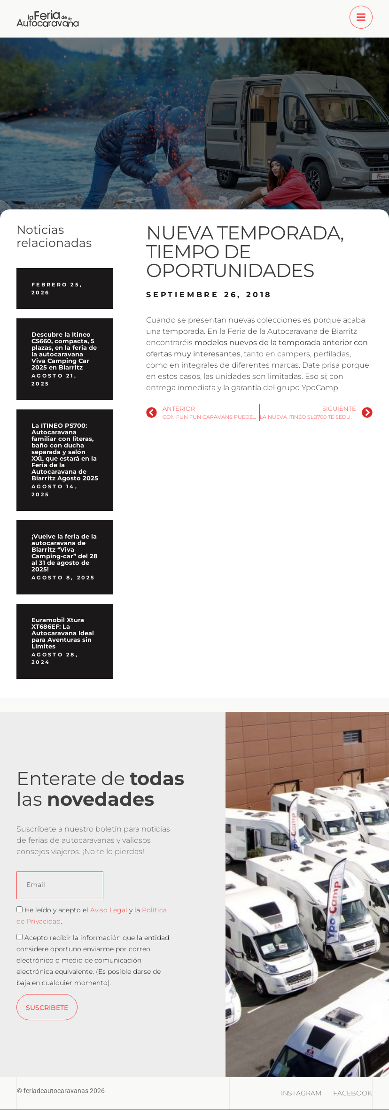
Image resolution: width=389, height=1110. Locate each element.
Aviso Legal (108, 910)
